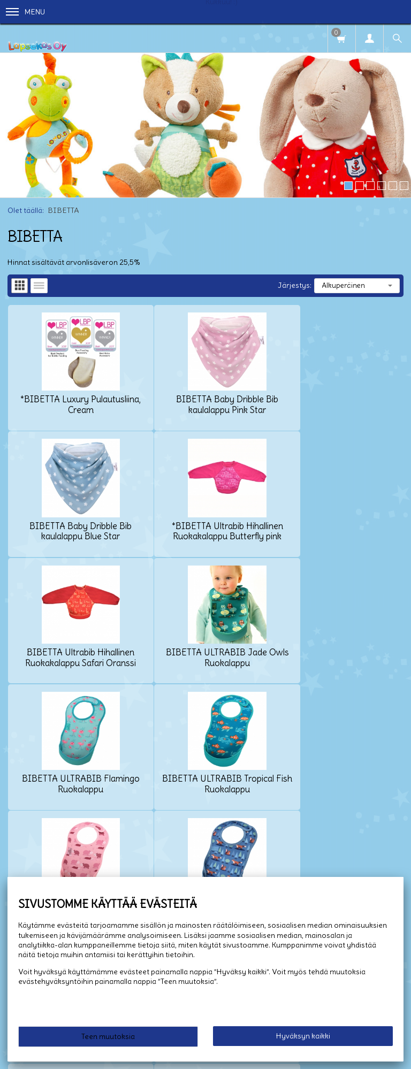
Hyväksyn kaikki (303, 1036)
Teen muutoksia (108, 1036)
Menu (25, 12)
